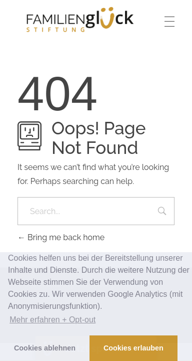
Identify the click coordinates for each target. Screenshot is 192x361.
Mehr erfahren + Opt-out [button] (53, 319)
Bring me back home (61, 237)
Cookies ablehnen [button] (45, 348)
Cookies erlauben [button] (134, 348)
